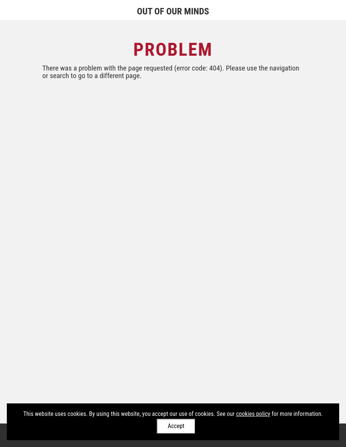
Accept (176, 426)
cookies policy (253, 413)
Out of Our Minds (173, 11)
